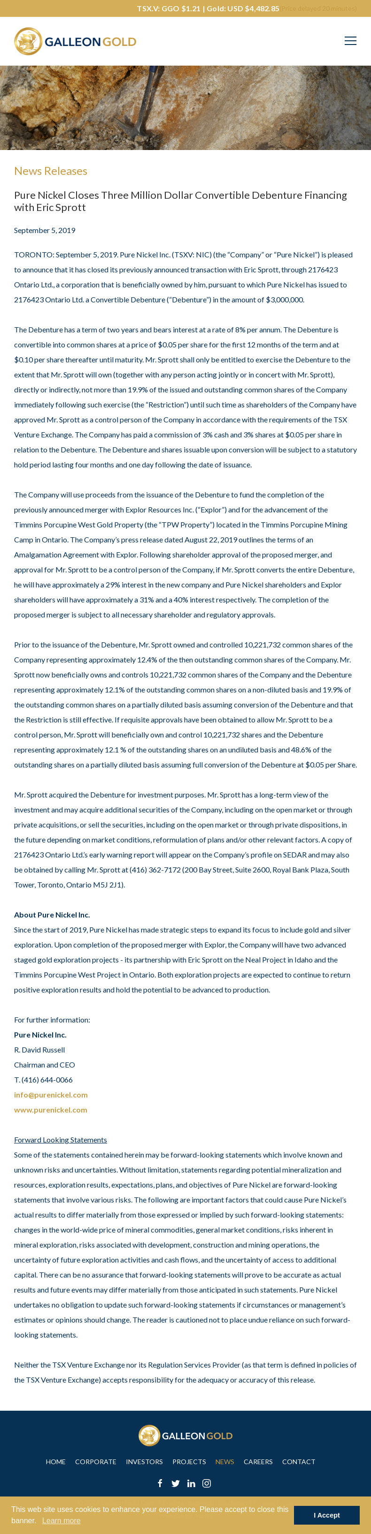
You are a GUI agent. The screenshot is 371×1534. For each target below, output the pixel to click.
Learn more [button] (61, 1521)
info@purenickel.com (51, 1094)
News (225, 1462)
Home (56, 1462)
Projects (189, 1462)
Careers (258, 1462)
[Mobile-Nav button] (351, 41)
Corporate (95, 1462)
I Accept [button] (327, 1515)
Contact (299, 1462)
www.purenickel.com (50, 1109)
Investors (144, 1462)
